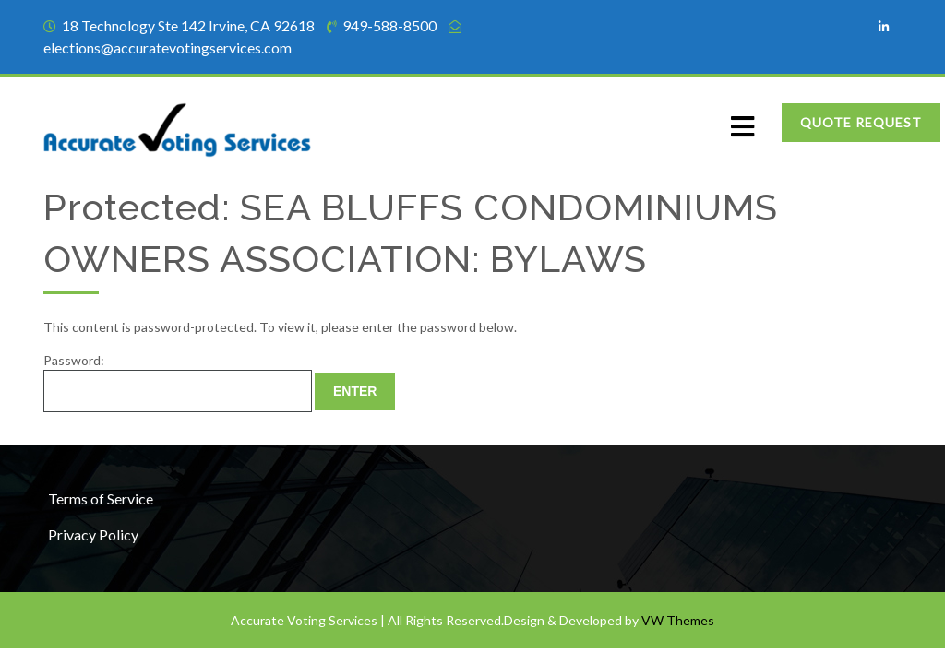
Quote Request (861, 122)
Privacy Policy (93, 534)
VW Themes (676, 620)
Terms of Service (100, 498)
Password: (177, 382)
